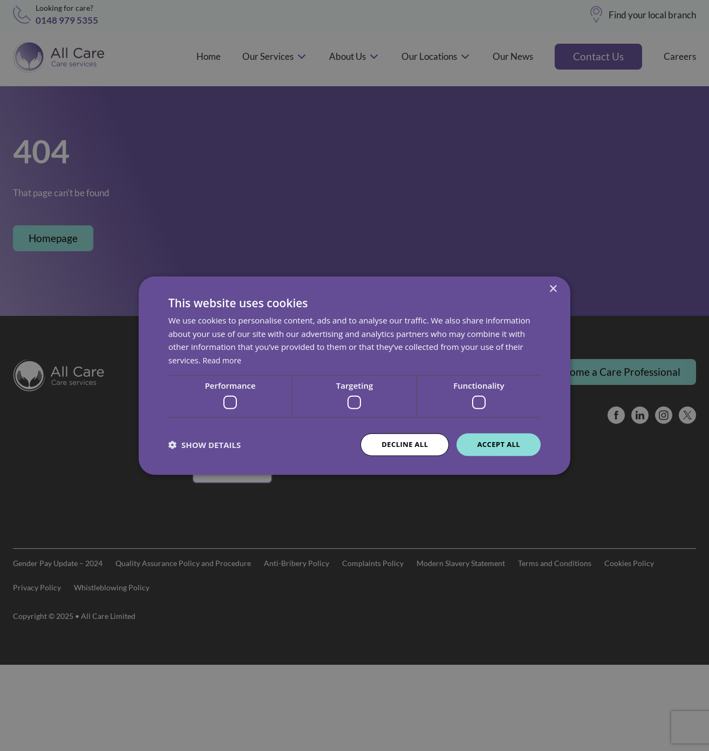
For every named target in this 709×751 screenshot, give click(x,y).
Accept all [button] (497, 444)
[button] (204, 445)
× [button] (553, 288)
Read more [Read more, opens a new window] (223, 359)
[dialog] (354, 375)
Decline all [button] (400, 444)
